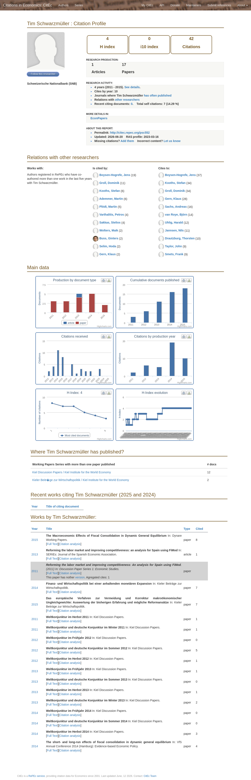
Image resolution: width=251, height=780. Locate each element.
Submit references (219, 5)
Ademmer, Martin (111, 198)
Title (51, 528)
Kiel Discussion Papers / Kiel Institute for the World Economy (71, 472)
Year (36, 506)
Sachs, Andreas (176, 206)
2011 (34, 571)
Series (79, 5)
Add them (127, 141)
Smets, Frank (174, 254)
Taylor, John (173, 246)
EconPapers (99, 118)
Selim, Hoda (107, 246)
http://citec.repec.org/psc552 (130, 132)
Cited (201, 528)
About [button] (242, 5)
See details (132, 87)
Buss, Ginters (108, 238)
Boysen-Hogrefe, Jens (114, 175)
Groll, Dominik (109, 183)
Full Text (52, 544)
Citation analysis (70, 544)
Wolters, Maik (108, 230)
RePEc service (37, 776)
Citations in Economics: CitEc (27, 5)
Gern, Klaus (107, 254)
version (80, 577)
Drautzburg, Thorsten (180, 238)
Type (189, 528)
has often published (157, 95)
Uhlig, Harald (174, 222)
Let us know (172, 141)
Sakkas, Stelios (110, 222)
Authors (63, 5)
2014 (34, 587)
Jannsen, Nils (174, 230)
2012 (34, 640)
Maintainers (193, 5)
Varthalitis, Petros (111, 214)
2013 (34, 554)
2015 (34, 539)
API (162, 5)
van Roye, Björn (176, 214)
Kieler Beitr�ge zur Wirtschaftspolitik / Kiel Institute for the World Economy (80, 480)
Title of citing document (64, 506)
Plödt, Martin (108, 206)
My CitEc (147, 5)
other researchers (127, 99)
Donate (175, 5)
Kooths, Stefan (109, 190)
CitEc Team (150, 776)
